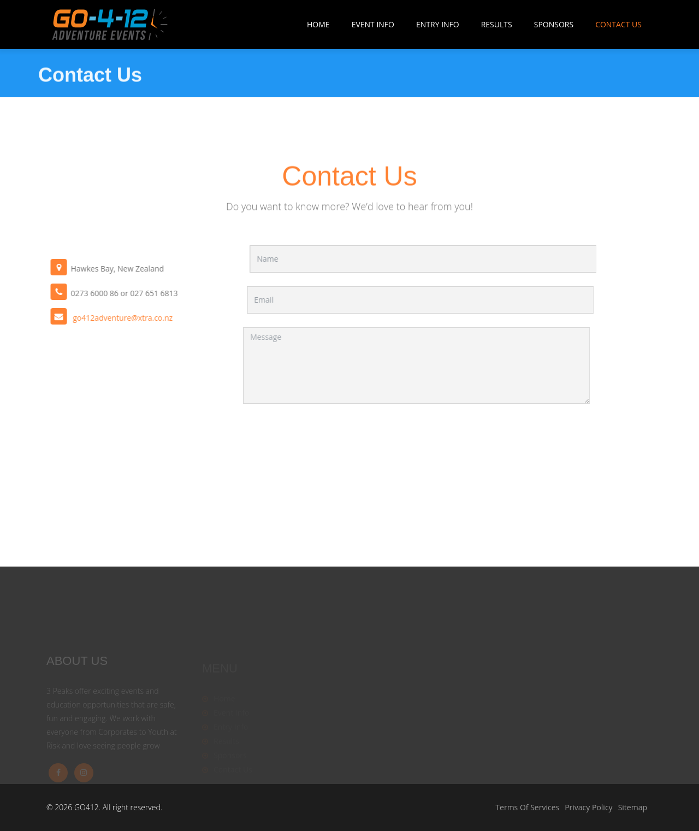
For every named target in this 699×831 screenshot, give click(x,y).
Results (496, 24)
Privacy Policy (588, 807)
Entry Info (437, 24)
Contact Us (618, 24)
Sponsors (553, 24)
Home (318, 24)
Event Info (373, 24)
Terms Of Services (527, 807)
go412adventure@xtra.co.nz (116, 318)
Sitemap (632, 807)
